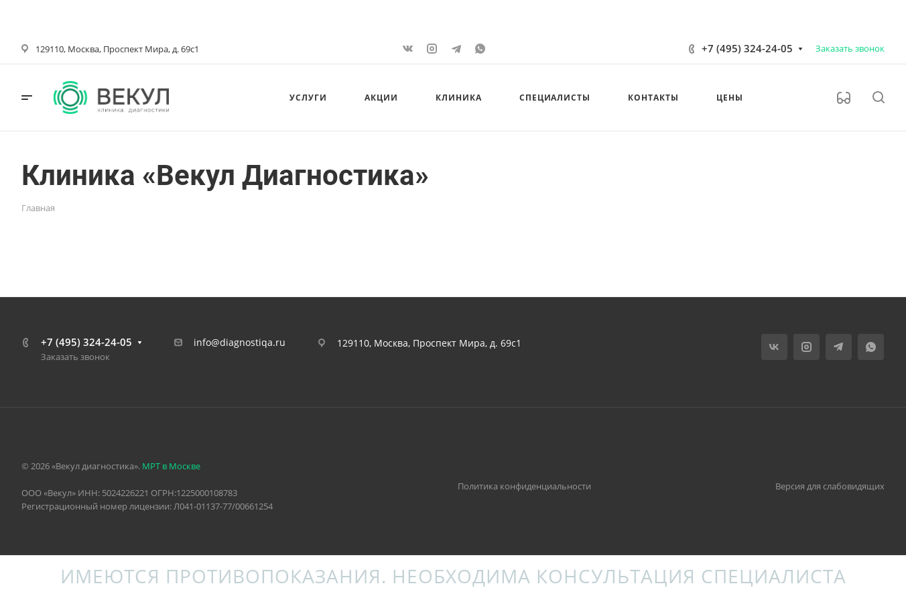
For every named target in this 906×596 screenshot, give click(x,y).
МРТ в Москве (171, 466)
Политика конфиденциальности (524, 486)
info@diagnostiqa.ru (239, 342)
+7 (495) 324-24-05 (747, 48)
